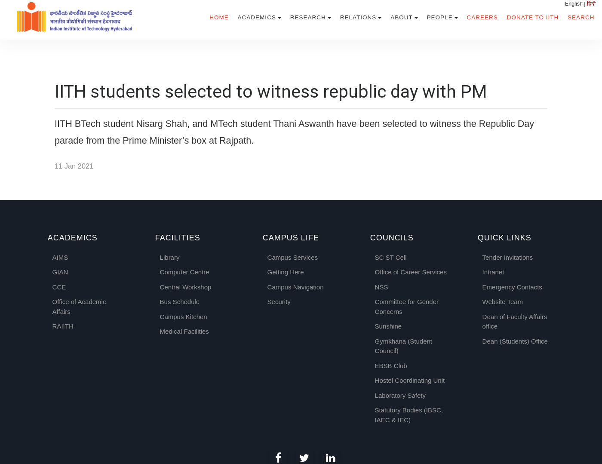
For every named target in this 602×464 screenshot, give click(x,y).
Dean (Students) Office (515, 341)
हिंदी (591, 4)
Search (581, 17)
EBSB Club (391, 365)
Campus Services (292, 257)
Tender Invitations (507, 257)
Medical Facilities (184, 331)
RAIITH (63, 326)
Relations (358, 17)
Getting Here (285, 272)
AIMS (60, 257)
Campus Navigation (295, 287)
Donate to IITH (533, 17)
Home (219, 17)
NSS (381, 287)
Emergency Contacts (512, 287)
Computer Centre (184, 272)
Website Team (502, 301)
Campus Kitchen (183, 316)
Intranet (493, 272)
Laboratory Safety (400, 395)
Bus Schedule (180, 301)
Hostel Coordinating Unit (410, 380)
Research (308, 17)
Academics (257, 17)
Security (279, 301)
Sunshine (388, 326)
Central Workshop (186, 287)
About (401, 17)
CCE (59, 287)
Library (170, 257)
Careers (482, 17)
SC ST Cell (391, 257)
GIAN (60, 272)
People (440, 17)
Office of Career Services (411, 272)
